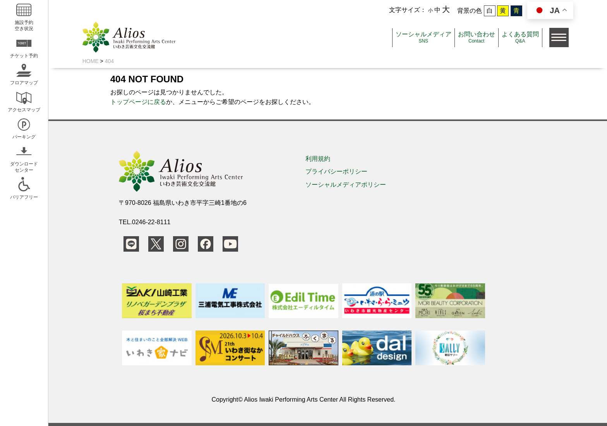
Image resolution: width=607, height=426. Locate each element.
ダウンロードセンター (24, 157)
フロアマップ (24, 73)
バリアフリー (24, 188)
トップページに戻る (138, 102)
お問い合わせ (476, 37)
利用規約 (317, 158)
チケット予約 (24, 46)
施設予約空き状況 (24, 16)
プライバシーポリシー (336, 171)
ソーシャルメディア (423, 37)
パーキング (24, 127)
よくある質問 (520, 37)
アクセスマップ (24, 100)
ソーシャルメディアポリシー (345, 184)
